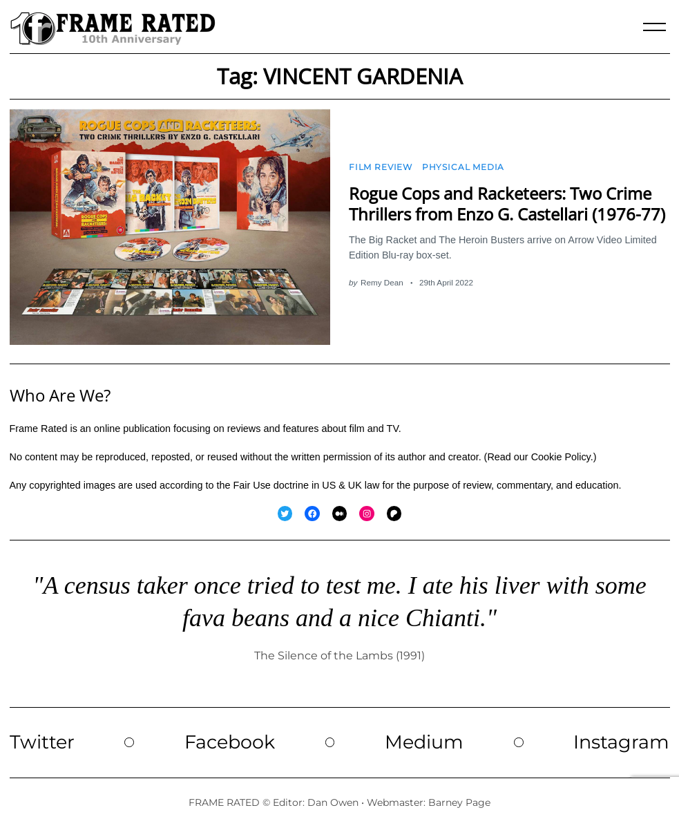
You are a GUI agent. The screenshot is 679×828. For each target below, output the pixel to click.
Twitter (42, 742)
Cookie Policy (561, 456)
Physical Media (463, 167)
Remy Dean (382, 282)
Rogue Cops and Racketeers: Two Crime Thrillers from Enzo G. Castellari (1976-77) (507, 203)
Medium (424, 742)
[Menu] (655, 27)
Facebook (229, 742)
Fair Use (251, 485)
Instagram (621, 742)
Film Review (380, 167)
